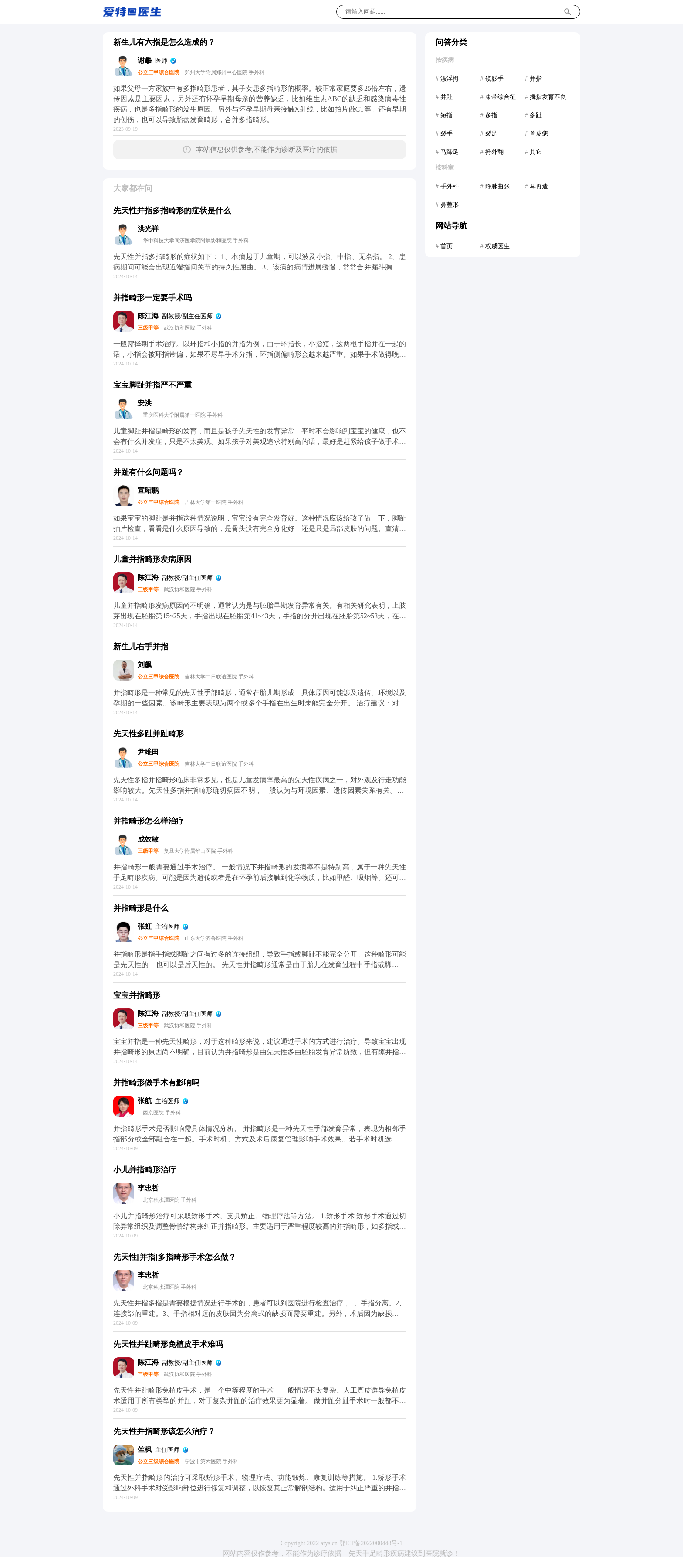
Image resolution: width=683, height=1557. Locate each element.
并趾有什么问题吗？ (148, 472)
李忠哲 (148, 1188)
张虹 (145, 926)
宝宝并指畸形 (136, 995)
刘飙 (145, 664)
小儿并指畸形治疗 (144, 1169)
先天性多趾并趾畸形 (148, 733)
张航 (145, 1100)
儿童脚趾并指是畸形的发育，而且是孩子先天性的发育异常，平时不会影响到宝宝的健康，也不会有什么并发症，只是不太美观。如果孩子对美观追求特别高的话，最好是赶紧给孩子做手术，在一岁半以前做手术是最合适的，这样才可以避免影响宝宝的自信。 (259, 441)
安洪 (145, 403)
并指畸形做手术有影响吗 (156, 1082)
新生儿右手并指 (140, 646)
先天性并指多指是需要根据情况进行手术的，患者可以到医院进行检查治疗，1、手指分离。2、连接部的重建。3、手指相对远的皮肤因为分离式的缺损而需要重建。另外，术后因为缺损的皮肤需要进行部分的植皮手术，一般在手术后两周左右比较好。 (259, 1313)
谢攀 (145, 60)
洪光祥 (148, 228)
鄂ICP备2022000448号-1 (370, 1543)
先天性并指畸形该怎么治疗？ (164, 1431)
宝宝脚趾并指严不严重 (152, 385)
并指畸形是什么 (140, 908)
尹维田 (148, 752)
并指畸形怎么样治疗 (148, 821)
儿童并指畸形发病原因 (152, 559)
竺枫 (145, 1449)
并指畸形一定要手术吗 (152, 297)
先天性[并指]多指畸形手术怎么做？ (174, 1257)
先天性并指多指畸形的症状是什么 (172, 210)
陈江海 (148, 316)
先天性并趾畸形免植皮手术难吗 (168, 1344)
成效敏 (148, 839)
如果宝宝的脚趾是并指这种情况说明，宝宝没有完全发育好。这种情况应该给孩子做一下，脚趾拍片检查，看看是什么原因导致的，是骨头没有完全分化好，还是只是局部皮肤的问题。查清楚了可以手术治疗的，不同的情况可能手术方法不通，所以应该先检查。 (259, 528)
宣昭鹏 (148, 490)
